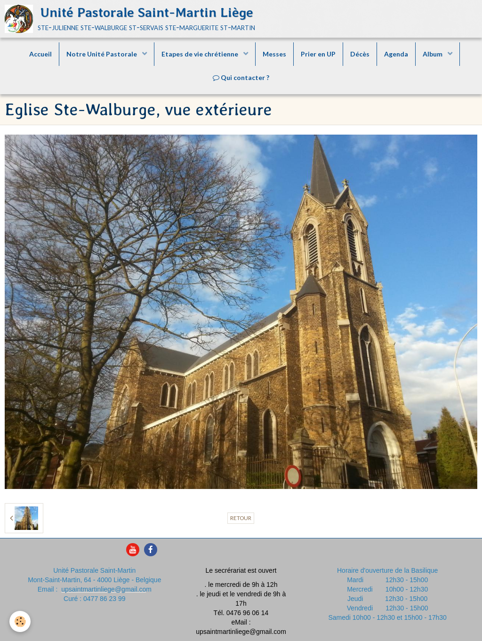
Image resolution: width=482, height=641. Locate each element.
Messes (274, 54)
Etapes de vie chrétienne (200, 54)
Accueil (40, 54)
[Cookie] (20, 621)
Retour (240, 517)
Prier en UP (318, 54)
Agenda (396, 54)
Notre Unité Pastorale (102, 54)
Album (433, 54)
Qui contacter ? (241, 77)
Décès (360, 54)
